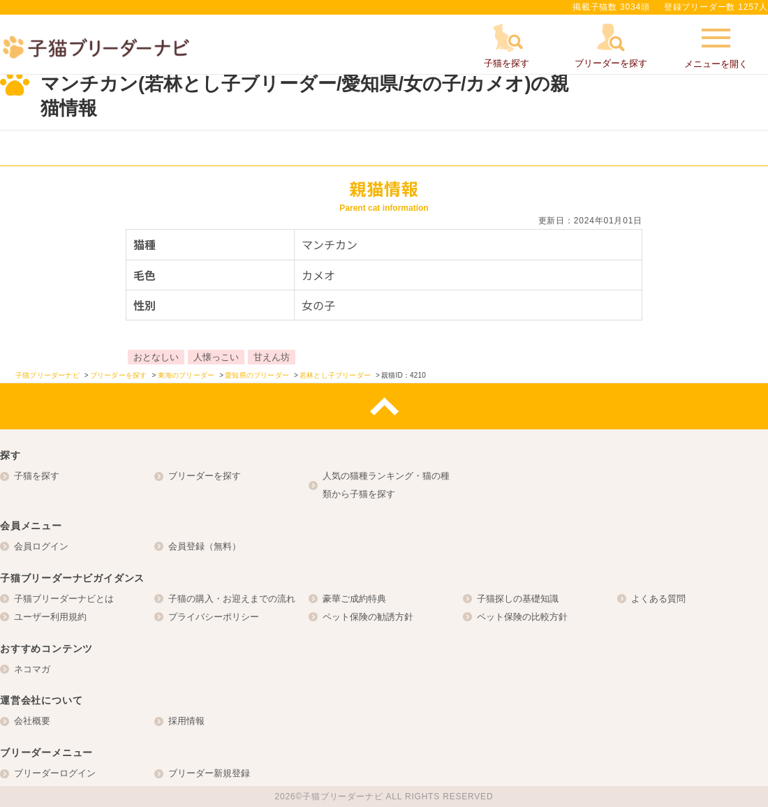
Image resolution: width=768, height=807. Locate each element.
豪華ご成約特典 (354, 598)
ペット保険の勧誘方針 (368, 617)
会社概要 (32, 721)
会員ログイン (41, 546)
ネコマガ (32, 669)
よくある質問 (658, 598)
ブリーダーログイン (55, 773)
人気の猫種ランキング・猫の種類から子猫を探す (386, 485)
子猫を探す (36, 476)
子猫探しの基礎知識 (518, 598)
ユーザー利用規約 (50, 617)
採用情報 (186, 721)
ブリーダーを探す (204, 476)
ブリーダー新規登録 (209, 773)
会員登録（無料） (204, 546)
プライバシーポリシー (213, 617)
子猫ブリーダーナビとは (64, 598)
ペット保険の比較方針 (522, 617)
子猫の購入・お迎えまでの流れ (231, 598)
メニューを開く (716, 47)
